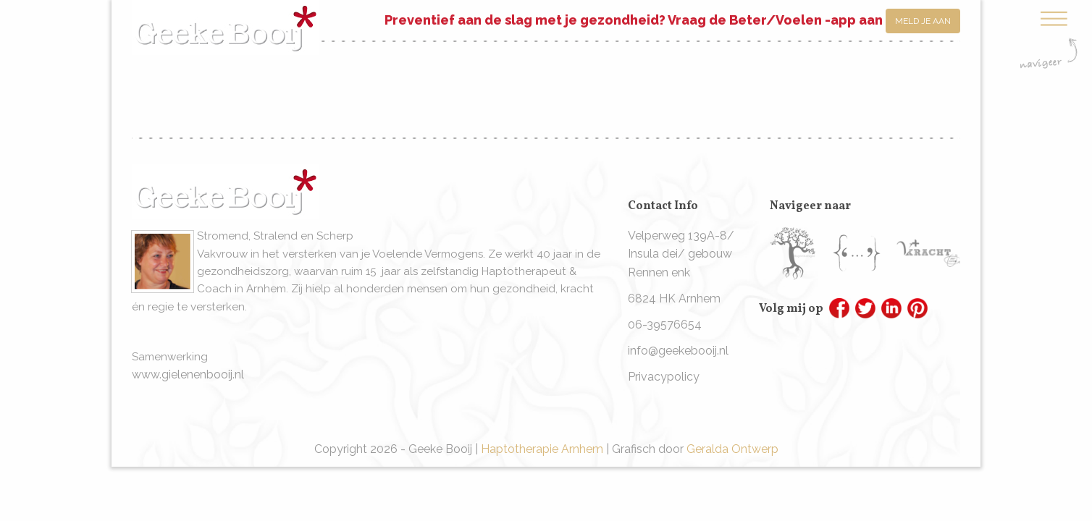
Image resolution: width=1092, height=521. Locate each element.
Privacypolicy (664, 377)
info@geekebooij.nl (678, 350)
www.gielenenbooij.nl (188, 374)
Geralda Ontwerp (732, 449)
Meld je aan (923, 21)
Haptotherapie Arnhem (542, 449)
